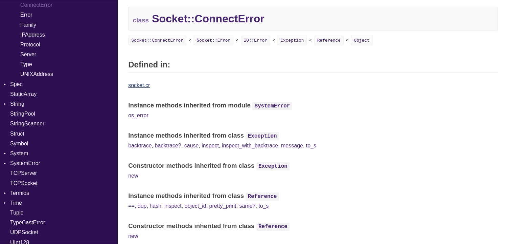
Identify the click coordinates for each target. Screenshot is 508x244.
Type (26, 64)
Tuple (16, 213)
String (17, 104)
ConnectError (36, 5)
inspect (210, 145)
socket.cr (139, 85)
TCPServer (23, 173)
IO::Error (255, 40)
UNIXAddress (36, 74)
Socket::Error (213, 40)
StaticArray (23, 94)
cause (191, 145)
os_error (138, 115)
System (19, 153)
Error (26, 15)
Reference (329, 40)
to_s (311, 145)
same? (247, 206)
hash (155, 206)
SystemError (25, 163)
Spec (16, 84)
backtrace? (168, 145)
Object (361, 40)
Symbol (19, 143)
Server (28, 54)
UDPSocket (24, 232)
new (133, 176)
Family (28, 25)
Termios (19, 193)
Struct (17, 134)
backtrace (140, 145)
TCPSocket (24, 183)
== (131, 206)
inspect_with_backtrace (250, 145)
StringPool (22, 114)
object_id (195, 206)
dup (142, 206)
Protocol (30, 44)
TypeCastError (27, 222)
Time (16, 203)
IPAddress (32, 35)
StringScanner (27, 123)
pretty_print (222, 206)
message (292, 145)
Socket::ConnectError (157, 40)
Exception (292, 40)
